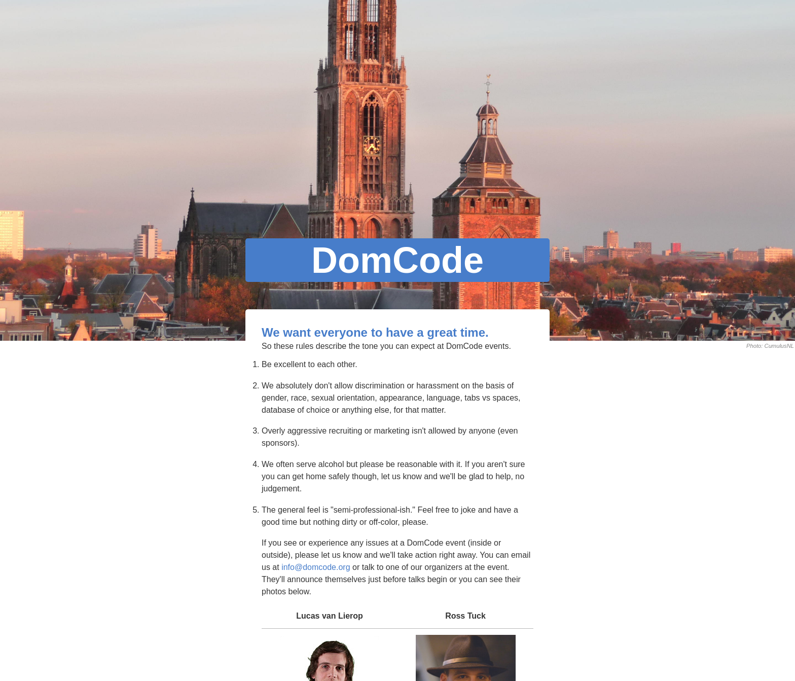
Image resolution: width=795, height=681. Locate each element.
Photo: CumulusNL (770, 346)
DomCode (397, 260)
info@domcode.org (315, 567)
